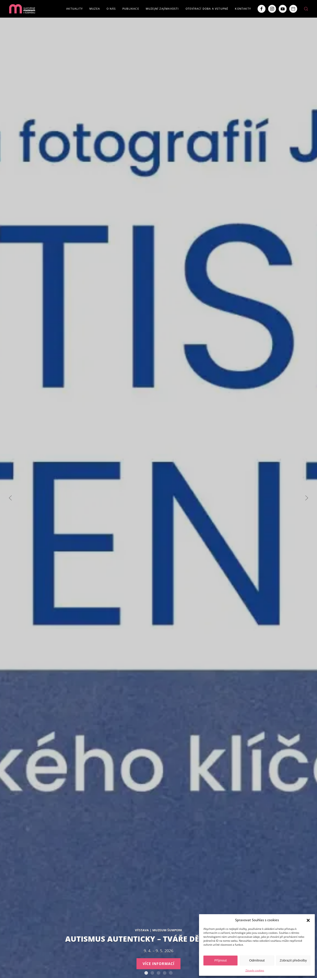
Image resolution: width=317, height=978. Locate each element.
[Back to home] (22, 9)
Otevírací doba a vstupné (207, 9)
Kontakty (243, 9)
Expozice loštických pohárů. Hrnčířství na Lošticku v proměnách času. (158, 973)
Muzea (94, 9)
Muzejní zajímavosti (162, 9)
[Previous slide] (10, 498)
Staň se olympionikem (152, 973)
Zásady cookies (254, 970)
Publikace (130, 9)
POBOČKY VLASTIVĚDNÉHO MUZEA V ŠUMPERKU (171, 973)
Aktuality (74, 9)
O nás (111, 9)
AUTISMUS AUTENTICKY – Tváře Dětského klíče (146, 973)
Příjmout (220, 960)
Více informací (158, 963)
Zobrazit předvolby (293, 960)
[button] (308, 920)
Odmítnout (257, 960)
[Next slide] (306, 498)
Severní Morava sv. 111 (164, 973)
